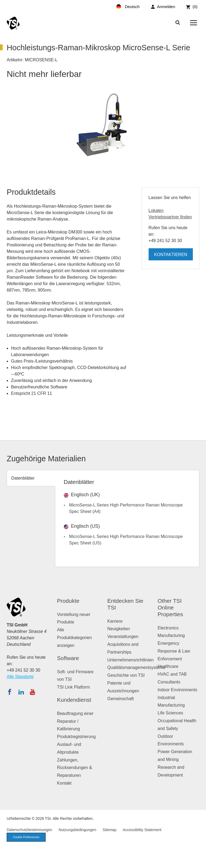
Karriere (115, 621)
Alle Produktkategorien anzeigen (74, 638)
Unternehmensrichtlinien (130, 660)
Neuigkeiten (118, 628)
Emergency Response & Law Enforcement (174, 651)
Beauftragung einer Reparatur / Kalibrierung (75, 721)
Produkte (68, 601)
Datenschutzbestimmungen (29, 830)
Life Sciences (170, 713)
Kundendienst (74, 700)
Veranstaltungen (122, 636)
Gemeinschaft (120, 698)
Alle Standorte (20, 676)
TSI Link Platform (73, 687)
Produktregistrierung (76, 736)
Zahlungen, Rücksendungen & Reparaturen (74, 768)
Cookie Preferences (26, 837)
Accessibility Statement (142, 830)
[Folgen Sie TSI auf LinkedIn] (21, 692)
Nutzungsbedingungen (77, 830)
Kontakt (64, 783)
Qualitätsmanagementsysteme (136, 667)
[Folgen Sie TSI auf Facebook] (10, 692)
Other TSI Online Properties (170, 607)
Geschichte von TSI (126, 675)
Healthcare (168, 666)
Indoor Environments (177, 689)
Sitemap (109, 830)
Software (68, 658)
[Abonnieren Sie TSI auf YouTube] (32, 692)
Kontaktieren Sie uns (170, 256)
